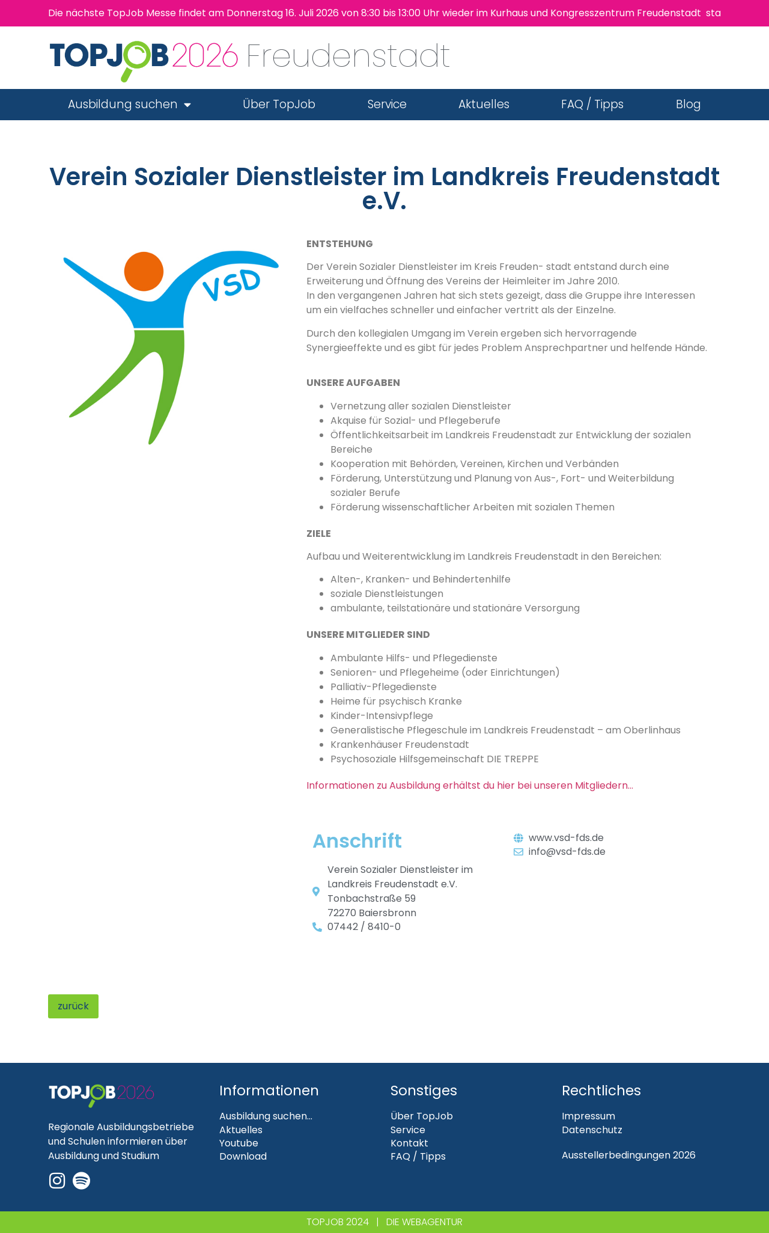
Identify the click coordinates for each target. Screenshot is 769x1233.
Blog (688, 104)
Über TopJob (279, 104)
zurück (73, 1006)
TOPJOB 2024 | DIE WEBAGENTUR (384, 1222)
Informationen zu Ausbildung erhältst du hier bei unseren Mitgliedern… (469, 785)
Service (387, 104)
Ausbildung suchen (129, 104)
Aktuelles (483, 104)
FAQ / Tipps (592, 104)
